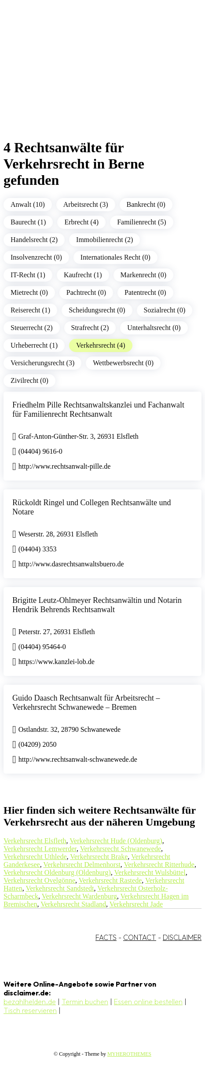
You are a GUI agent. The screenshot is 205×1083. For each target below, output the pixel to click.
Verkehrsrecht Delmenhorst (82, 864)
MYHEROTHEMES (129, 1054)
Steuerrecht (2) (32, 327)
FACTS (106, 937)
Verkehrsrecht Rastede (110, 880)
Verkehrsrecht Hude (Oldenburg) (116, 840)
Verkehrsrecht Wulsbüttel (150, 872)
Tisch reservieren (30, 1010)
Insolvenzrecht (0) (36, 257)
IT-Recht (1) (28, 275)
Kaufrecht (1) (83, 275)
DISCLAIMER (182, 937)
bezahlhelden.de (30, 1001)
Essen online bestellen (148, 1001)
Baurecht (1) (28, 222)
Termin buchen (85, 1001)
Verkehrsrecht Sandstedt (60, 888)
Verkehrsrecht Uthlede (35, 856)
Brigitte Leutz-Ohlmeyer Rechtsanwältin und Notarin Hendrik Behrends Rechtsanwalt (97, 605)
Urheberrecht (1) (34, 345)
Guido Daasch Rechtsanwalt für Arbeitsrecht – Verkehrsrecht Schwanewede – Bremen (86, 703)
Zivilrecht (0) (29, 380)
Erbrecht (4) (81, 222)
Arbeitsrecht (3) (85, 204)
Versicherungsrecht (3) (42, 363)
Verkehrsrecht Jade (136, 904)
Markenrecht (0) (143, 275)
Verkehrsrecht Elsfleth (35, 840)
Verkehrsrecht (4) (100, 345)
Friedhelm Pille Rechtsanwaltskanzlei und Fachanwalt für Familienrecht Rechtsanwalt (98, 409)
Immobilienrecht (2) (104, 239)
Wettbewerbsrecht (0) (123, 363)
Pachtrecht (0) (86, 292)
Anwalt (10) (28, 204)
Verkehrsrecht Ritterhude (159, 864)
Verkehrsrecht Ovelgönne (39, 880)
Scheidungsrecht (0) (97, 310)
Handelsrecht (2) (34, 239)
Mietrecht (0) (29, 292)
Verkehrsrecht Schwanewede (120, 848)
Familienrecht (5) (141, 222)
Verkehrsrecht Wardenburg (79, 896)
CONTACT (139, 937)
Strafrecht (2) (90, 327)
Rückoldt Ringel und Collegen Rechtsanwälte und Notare (91, 507)
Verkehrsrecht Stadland (73, 904)
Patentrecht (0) (145, 292)
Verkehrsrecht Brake (99, 856)
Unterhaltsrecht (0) (153, 327)
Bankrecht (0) (146, 204)
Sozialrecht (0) (165, 310)
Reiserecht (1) (30, 310)
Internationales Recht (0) (115, 257)
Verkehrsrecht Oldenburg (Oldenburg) (57, 872)
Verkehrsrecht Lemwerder (40, 848)
